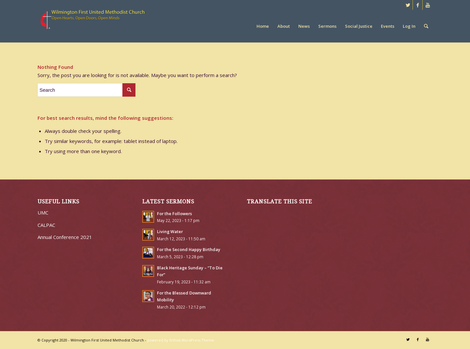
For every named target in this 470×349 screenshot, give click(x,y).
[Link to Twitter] (408, 5)
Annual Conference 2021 (65, 237)
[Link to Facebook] (417, 5)
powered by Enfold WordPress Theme (180, 340)
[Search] (426, 26)
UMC (43, 212)
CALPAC (46, 225)
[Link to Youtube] (427, 5)
